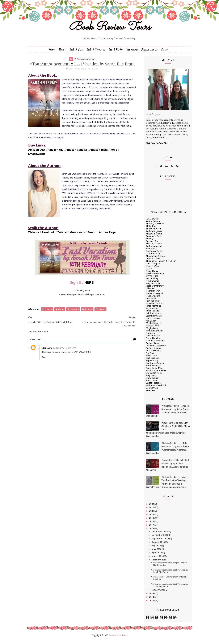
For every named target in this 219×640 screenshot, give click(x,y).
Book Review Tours (109, 27)
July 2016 (156, 545)
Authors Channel (154, 246)
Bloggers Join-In (149, 49)
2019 (151, 517)
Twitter (62, 232)
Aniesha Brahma (154, 233)
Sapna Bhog (152, 360)
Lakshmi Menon (153, 313)
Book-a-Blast (76, 49)
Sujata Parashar (153, 382)
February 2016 (159, 559)
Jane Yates (151, 298)
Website (33, 232)
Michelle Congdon (154, 330)
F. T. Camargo (152, 280)
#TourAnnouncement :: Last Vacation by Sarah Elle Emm (169, 571)
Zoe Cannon (152, 387)
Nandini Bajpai (153, 335)
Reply (44, 357)
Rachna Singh (152, 343)
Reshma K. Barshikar (156, 345)
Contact (164, 49)
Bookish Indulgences (171, 122)
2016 (151, 528)
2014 (151, 596)
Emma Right (152, 275)
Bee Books (151, 248)
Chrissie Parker (153, 258)
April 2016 (157, 552)
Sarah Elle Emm (153, 365)
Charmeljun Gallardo (155, 256)
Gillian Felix (151, 288)
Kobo (113, 149)
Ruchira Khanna (153, 348)
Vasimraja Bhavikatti (156, 385)
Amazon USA (36, 149)
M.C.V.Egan (151, 320)
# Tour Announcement (85, 59)
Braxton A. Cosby (154, 251)
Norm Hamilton (153, 338)
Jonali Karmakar (153, 305)
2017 (151, 524)
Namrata (150, 333)
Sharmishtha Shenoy (156, 370)
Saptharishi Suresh (155, 363)
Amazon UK (55, 149)
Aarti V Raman (153, 221)
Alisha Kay (151, 226)
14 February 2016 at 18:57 (64, 348)
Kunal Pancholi (153, 310)
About (61, 49)
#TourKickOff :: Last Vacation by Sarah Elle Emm (168, 578)
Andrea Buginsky (154, 231)
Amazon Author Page (102, 232)
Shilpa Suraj (151, 375)
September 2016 (160, 538)
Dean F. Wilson (153, 266)
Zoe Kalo (150, 390)
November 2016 (160, 535)
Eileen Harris (152, 271)
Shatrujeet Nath (154, 372)
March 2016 (158, 556)
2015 (151, 593)
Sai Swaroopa (152, 358)
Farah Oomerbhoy (155, 285)
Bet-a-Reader (116, 49)
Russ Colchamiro (154, 350)
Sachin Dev (151, 355)
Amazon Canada (76, 149)
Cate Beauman (153, 253)
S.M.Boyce (151, 353)
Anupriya (150, 238)
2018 (151, 521)
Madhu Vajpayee (154, 323)
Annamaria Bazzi (154, 236)
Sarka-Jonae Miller (154, 368)
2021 (151, 510)
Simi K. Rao (151, 380)
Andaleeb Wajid (153, 228)
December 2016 (160, 531)
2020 (151, 514)
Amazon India (98, 149)
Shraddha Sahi (153, 378)
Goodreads (77, 232)
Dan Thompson (153, 263)
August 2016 (158, 542)
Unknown (47, 348)
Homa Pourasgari (154, 293)
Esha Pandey (152, 278)
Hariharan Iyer (153, 290)
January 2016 (159, 589)
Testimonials (132, 49)
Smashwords (36, 154)
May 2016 (157, 549)
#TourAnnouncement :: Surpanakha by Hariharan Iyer (168, 564)
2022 (151, 507)
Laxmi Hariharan (154, 315)
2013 (151, 600)
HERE (88, 282)
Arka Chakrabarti (154, 243)
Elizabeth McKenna (155, 273)
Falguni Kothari (153, 283)
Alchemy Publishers (155, 223)
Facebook (48, 232)
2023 (151, 503)
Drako (149, 268)
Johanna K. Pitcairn (155, 303)
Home (52, 49)
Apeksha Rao (152, 241)
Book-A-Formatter (96, 49)
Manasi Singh (152, 325)
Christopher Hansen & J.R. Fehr (161, 260)
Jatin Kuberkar (152, 300)
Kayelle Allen (152, 308)
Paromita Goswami (155, 340)
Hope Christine (153, 295)
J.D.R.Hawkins (152, 218)
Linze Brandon (153, 318)
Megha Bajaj (152, 328)
